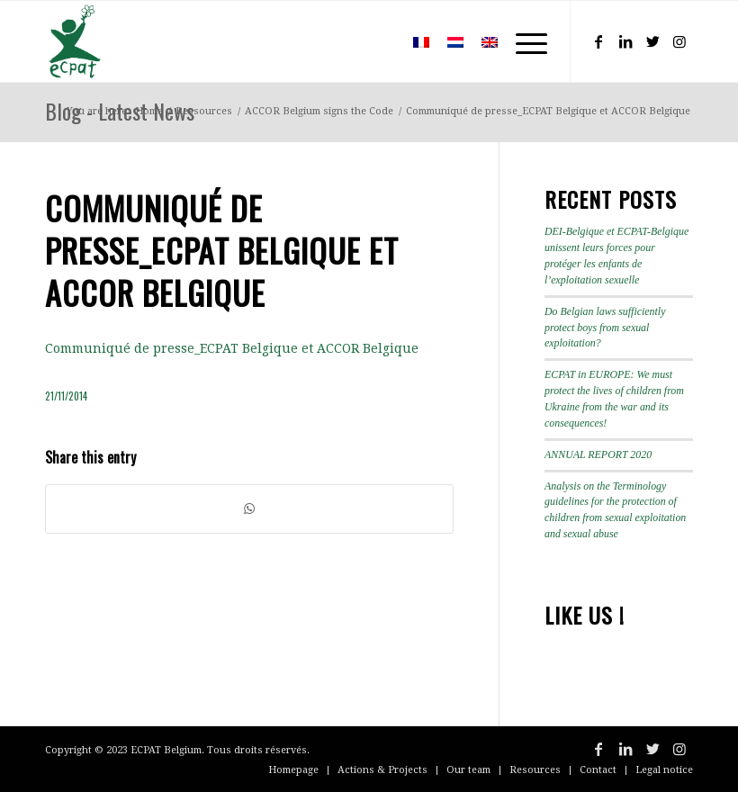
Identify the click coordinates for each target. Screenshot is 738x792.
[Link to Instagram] (679, 41)
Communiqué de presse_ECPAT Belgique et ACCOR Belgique (231, 348)
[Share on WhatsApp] (249, 509)
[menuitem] (377, 41)
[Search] (377, 41)
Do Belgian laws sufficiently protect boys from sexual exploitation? (604, 327)
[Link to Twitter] (652, 41)
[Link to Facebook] (598, 41)
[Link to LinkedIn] (625, 41)
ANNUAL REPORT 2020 (598, 454)
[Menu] (522, 41)
